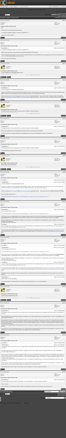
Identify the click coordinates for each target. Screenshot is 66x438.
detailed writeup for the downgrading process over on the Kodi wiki (18, 95)
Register (15, 6)
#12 (64, 286)
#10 (64, 201)
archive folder (3, 56)
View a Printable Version (6, 397)
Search (50, 6)
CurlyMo (8, 66)
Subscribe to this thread (6, 400)
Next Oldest (3, 391)
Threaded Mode (57, 17)
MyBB (22, 403)
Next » (8, 14)
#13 (64, 302)
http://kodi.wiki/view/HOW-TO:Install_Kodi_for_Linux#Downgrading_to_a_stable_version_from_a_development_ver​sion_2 (24, 196)
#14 (64, 334)
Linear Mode (63, 17)
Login (11, 6)
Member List (57, 6)
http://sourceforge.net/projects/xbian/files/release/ (52, 229)
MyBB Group (31, 403)
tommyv (3, 22)
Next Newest (9, 391)
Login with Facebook (24, 6)
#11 (64, 237)
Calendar (64, 6)
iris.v (2, 42)
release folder (20, 56)
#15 (64, 371)
